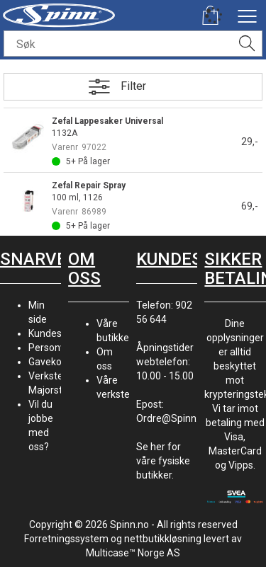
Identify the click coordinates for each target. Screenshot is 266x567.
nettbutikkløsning (162, 538)
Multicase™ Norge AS (133, 553)
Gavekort (48, 361)
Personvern (54, 347)
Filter (133, 86)
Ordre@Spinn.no (173, 418)
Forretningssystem (66, 538)
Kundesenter (57, 333)
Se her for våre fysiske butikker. (163, 461)
